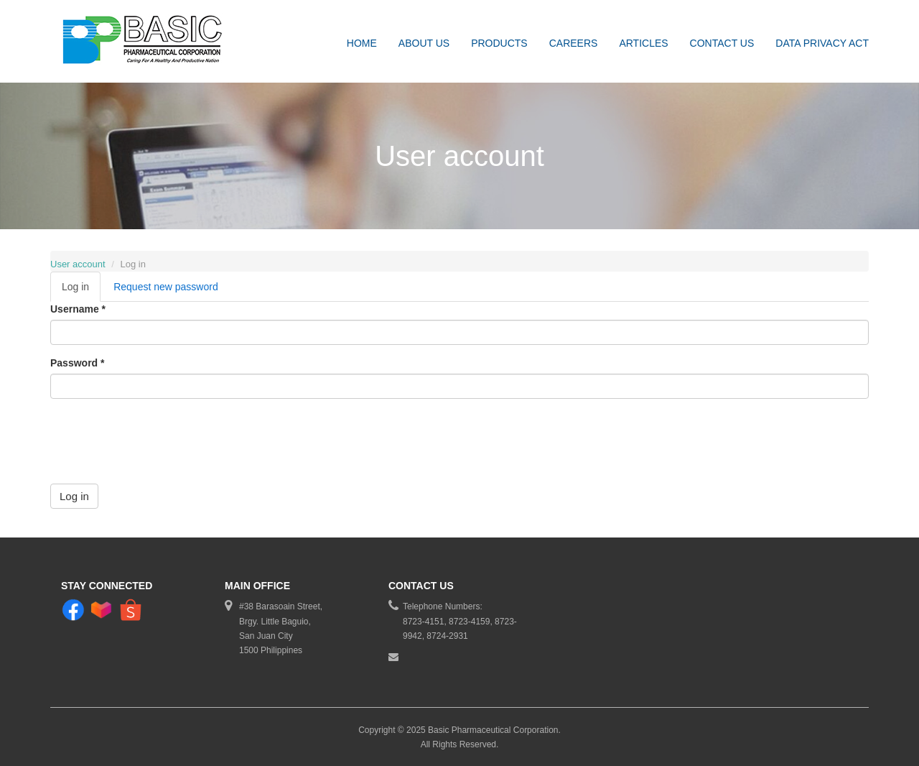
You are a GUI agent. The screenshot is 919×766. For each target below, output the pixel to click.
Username (78, 309)
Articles (643, 43)
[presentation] (159, 438)
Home (362, 43)
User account (78, 264)
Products (499, 43)
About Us (423, 43)
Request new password (165, 286)
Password (77, 363)
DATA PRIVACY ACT (822, 43)
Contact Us (722, 43)
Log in (81, 291)
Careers (573, 43)
